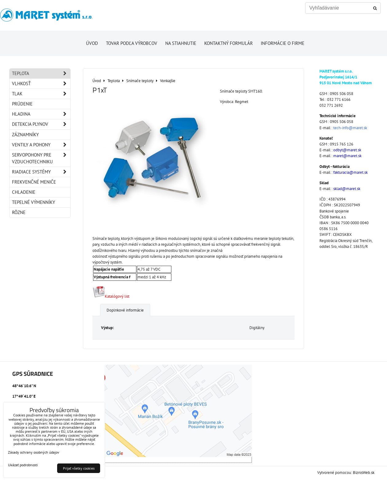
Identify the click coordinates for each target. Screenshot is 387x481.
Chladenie (23, 192)
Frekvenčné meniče (34, 182)
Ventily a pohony (41, 145)
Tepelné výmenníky (33, 202)
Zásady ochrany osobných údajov (33, 452)
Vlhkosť (41, 84)
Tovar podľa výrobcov (131, 43)
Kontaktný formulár (228, 43)
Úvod (92, 43)
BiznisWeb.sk (363, 472)
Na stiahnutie (180, 43)
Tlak (41, 94)
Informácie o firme (282, 43)
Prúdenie (22, 104)
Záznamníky (25, 134)
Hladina (41, 114)
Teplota (41, 73)
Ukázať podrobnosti (23, 465)
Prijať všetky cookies (79, 468)
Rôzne (18, 212)
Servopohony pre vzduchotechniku (41, 158)
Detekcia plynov (41, 124)
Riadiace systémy (41, 172)
